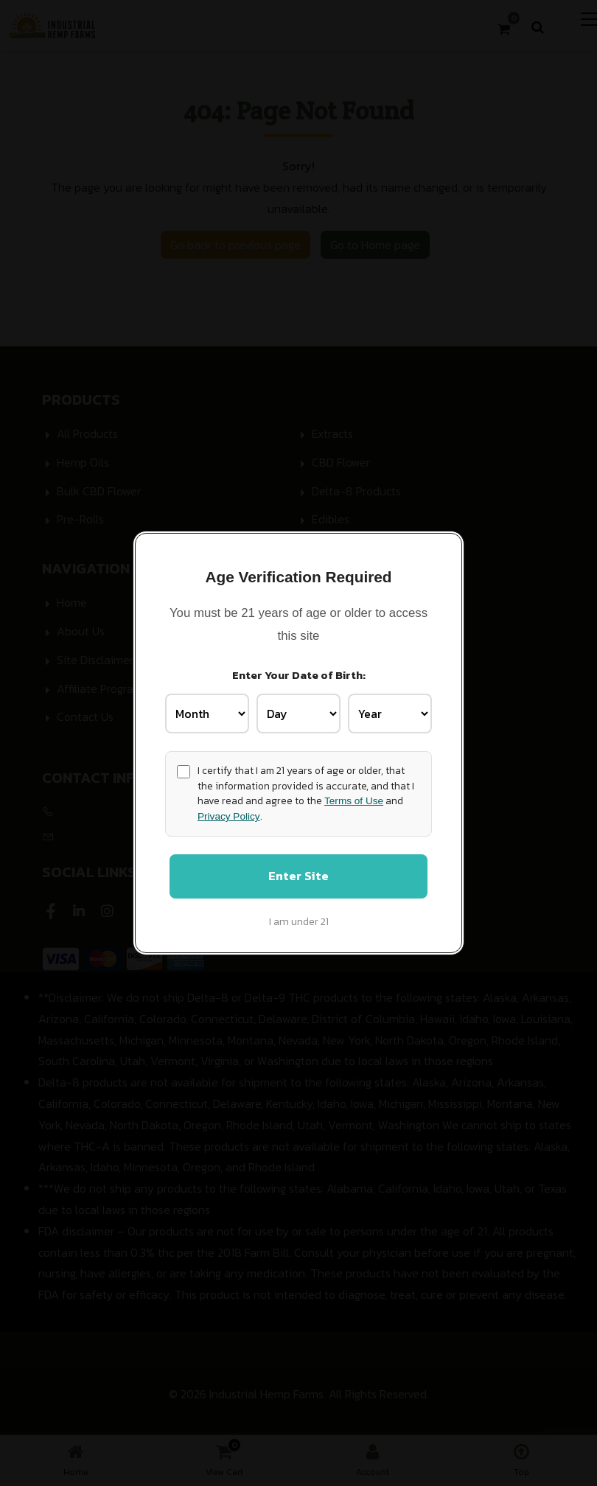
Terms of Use (353, 800)
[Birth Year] (390, 713)
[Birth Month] (207, 713)
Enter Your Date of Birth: (299, 674)
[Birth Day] (298, 713)
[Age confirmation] (183, 771)
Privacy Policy (229, 815)
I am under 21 (299, 922)
